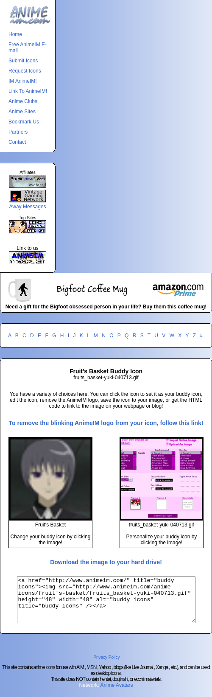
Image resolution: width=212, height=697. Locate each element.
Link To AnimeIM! (27, 91)
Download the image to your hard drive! (106, 562)
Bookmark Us (23, 122)
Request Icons (24, 71)
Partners (18, 132)
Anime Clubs (22, 101)
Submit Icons (23, 61)
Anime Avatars (116, 694)
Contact (17, 142)
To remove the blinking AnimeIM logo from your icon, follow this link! (106, 423)
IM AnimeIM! (22, 81)
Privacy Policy (106, 666)
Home (15, 34)
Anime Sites (22, 112)
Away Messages (27, 207)
